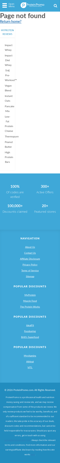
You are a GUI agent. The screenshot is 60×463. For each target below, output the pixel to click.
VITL (30, 367)
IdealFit (30, 325)
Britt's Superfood (30, 337)
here (33, 454)
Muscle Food (30, 300)
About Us (30, 247)
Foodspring (30, 331)
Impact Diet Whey (8, 60)
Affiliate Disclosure (30, 258)
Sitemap (30, 276)
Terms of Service (30, 270)
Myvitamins (30, 355)
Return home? (10, 21)
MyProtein (30, 295)
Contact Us (30, 252)
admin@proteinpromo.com (17, 440)
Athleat (30, 361)
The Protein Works (30, 306)
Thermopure (12, 136)
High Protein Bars (9, 157)
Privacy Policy (30, 264)
